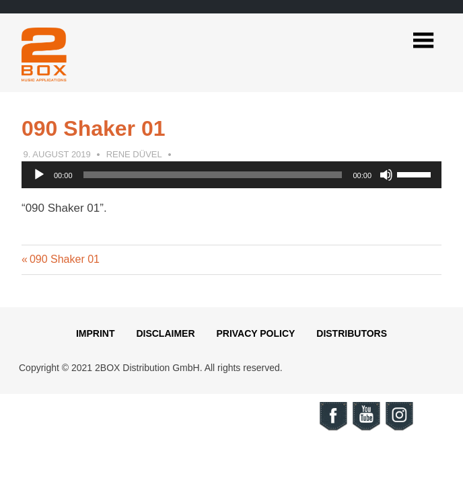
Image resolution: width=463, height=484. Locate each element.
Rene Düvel (134, 154)
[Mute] (386, 175)
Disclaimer (165, 333)
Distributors (351, 333)
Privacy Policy (255, 333)
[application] (231, 174)
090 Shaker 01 (64, 259)
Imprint (95, 333)
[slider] (213, 174)
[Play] (39, 175)
